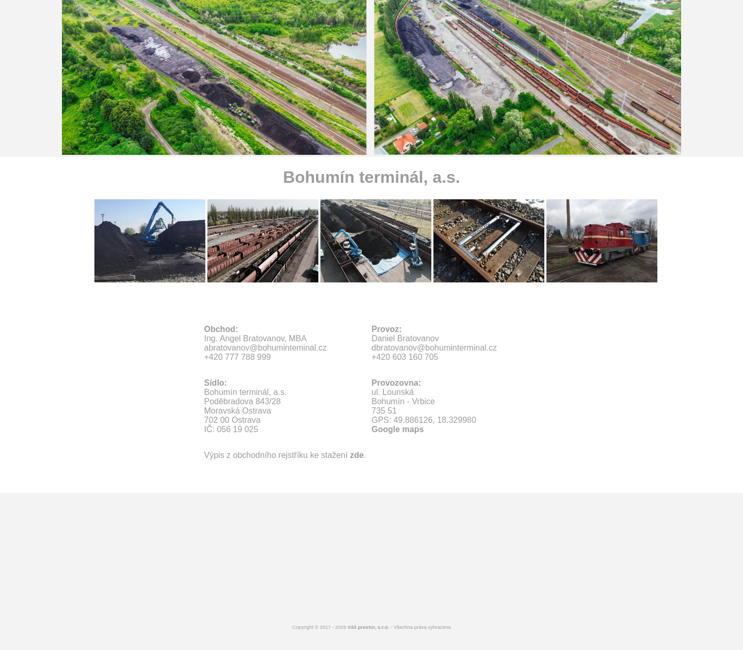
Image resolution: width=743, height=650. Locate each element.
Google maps (398, 429)
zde (357, 455)
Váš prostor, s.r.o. (369, 627)
